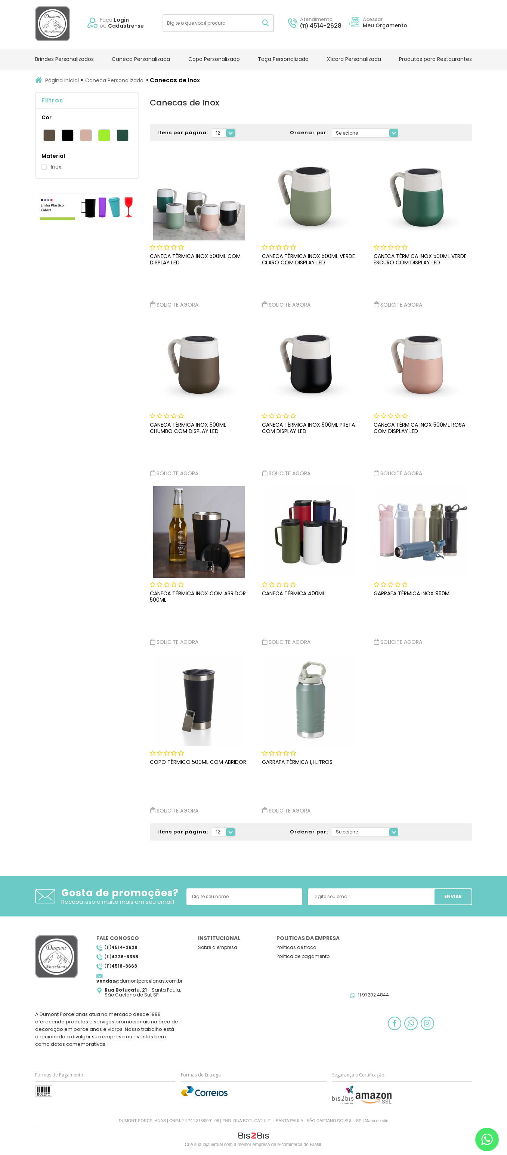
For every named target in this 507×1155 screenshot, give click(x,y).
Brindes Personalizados (64, 59)
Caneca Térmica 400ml (293, 593)
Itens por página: (182, 133)
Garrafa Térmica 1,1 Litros (297, 762)
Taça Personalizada (283, 59)
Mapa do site (376, 1120)
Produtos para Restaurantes (435, 59)
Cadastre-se (126, 26)
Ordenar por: (309, 133)
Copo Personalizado (214, 59)
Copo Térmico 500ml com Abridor (198, 762)
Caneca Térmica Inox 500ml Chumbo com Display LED (188, 428)
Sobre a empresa (217, 947)
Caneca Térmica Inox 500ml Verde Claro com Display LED (308, 259)
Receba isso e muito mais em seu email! (117, 901)
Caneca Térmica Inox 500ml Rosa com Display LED (419, 428)
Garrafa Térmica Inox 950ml (413, 593)
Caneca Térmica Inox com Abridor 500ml (198, 596)
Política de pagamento (303, 956)
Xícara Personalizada (354, 59)
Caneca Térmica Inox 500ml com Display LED (195, 259)
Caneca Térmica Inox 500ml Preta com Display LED (308, 428)
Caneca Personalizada (141, 59)
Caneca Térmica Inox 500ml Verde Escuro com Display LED (420, 259)
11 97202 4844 (373, 995)
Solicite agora (174, 304)
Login (121, 20)
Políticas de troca (296, 947)
